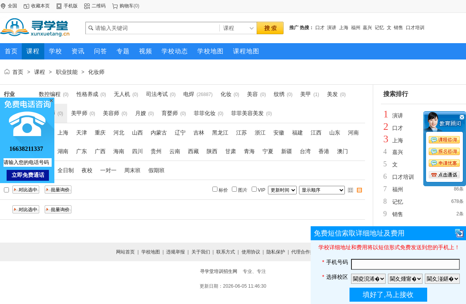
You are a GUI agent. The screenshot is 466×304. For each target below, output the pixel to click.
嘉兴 (367, 27)
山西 (137, 132)
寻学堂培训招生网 (218, 271)
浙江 (260, 132)
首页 (17, 72)
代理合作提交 (305, 252)
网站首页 (125, 252)
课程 (39, 72)
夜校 (87, 170)
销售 (398, 27)
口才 (320, 27)
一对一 (108, 170)
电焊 (188, 94)
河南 (353, 132)
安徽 (278, 132)
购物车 (127, 6)
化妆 (226, 94)
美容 (252, 94)
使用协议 (251, 252)
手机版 (71, 6)
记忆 (379, 27)
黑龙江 (220, 132)
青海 (249, 151)
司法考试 (157, 94)
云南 (174, 151)
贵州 (156, 151)
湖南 (62, 151)
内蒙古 (159, 132)
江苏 (241, 132)
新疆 (286, 151)
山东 (334, 132)
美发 (332, 94)
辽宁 (180, 132)
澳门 (342, 151)
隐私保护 (275, 252)
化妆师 (96, 72)
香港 (323, 151)
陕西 (212, 151)
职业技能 (67, 72)
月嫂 (140, 113)
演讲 (331, 27)
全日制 (65, 170)
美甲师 (79, 113)
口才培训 (415, 27)
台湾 (305, 151)
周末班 (132, 170)
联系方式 (225, 252)
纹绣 (279, 94)
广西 (100, 151)
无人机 (122, 94)
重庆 (100, 132)
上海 (343, 27)
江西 (316, 132)
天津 (81, 132)
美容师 (111, 113)
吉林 (198, 132)
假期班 (156, 170)
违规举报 (175, 252)
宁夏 (268, 151)
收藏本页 (40, 6)
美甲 (305, 94)
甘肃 (230, 151)
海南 (118, 151)
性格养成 (87, 94)
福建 (297, 132)
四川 (137, 151)
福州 (355, 27)
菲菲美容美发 (247, 113)
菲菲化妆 (205, 113)
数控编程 (50, 94)
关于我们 (200, 252)
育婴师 (170, 113)
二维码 (99, 6)
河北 (118, 132)
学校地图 (150, 252)
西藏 (193, 151)
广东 (81, 151)
